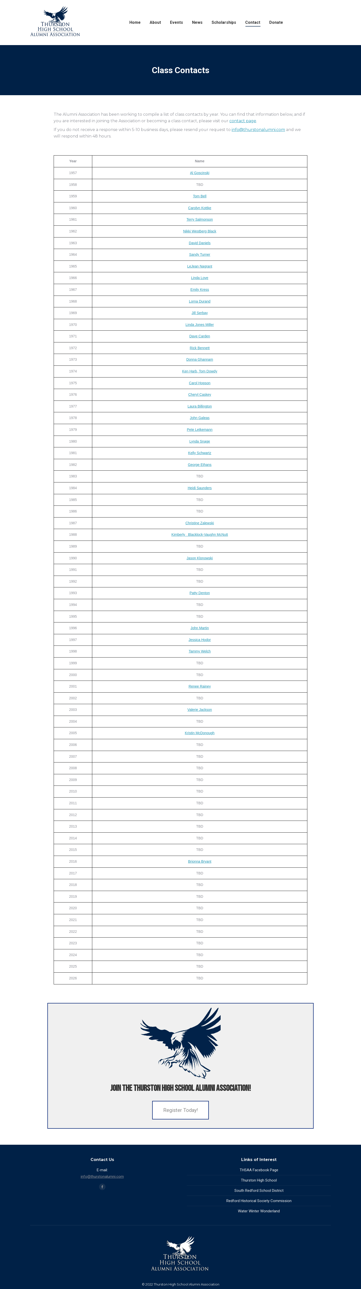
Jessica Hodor (200, 640)
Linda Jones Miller (200, 325)
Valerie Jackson (200, 710)
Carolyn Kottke (199, 208)
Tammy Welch (200, 651)
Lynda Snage (200, 441)
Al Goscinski (199, 173)
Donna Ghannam (199, 359)
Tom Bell (200, 196)
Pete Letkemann (200, 430)
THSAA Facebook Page (259, 1170)
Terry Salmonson (200, 219)
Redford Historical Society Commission (259, 1201)
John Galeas (200, 418)
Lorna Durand (200, 301)
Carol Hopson (200, 383)
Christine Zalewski (200, 523)
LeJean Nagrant (199, 266)
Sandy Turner (199, 254)
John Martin (200, 628)
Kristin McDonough (199, 733)
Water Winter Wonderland (259, 1211)
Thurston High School (259, 1180)
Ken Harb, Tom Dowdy (199, 371)
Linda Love (199, 278)
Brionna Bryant (199, 861)
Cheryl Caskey (199, 395)
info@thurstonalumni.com (258, 129)
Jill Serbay (200, 313)
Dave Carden (199, 336)
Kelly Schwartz (199, 453)
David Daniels (199, 243)
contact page (242, 120)
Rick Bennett (200, 348)
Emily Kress (200, 290)
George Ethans (199, 465)
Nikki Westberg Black (199, 231)
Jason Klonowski (200, 558)
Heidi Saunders (200, 488)
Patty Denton (200, 593)
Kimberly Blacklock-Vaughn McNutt (199, 535)
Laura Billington (200, 406)
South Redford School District (259, 1190)
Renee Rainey (200, 686)
